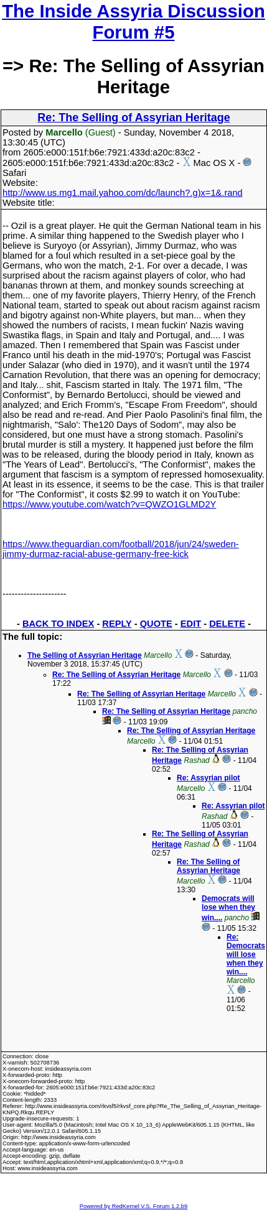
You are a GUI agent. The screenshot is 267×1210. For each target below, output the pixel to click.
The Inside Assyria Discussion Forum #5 (133, 21)
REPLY (116, 624)
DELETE (227, 624)
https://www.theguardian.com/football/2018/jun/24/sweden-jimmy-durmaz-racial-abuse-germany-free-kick (120, 549)
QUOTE (156, 624)
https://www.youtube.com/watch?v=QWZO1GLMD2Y (109, 504)
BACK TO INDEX (58, 624)
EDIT (190, 624)
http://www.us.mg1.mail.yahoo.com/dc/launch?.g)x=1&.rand (122, 193)
